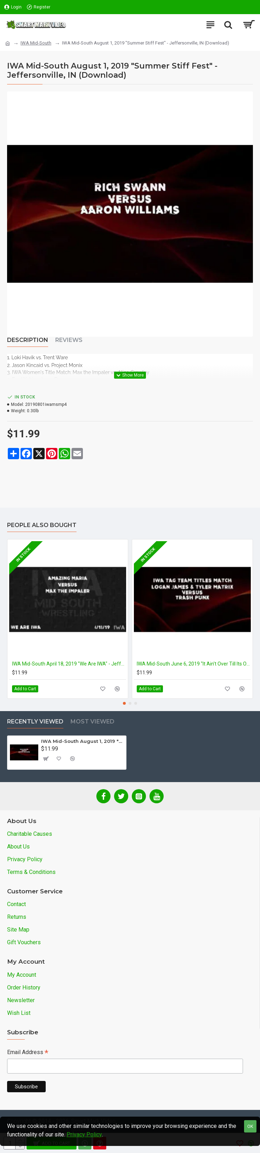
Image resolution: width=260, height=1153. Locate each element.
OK (250, 1126)
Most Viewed (92, 721)
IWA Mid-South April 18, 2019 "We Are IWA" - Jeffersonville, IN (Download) (69, 664)
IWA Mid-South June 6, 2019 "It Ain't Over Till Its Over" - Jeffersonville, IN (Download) (194, 664)
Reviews (69, 340)
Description (27, 340)
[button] (124, 703)
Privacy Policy (84, 1134)
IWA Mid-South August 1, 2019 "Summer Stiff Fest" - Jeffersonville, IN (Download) (82, 741)
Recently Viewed (35, 721)
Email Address (27, 1053)
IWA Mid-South (36, 43)
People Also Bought (42, 525)
